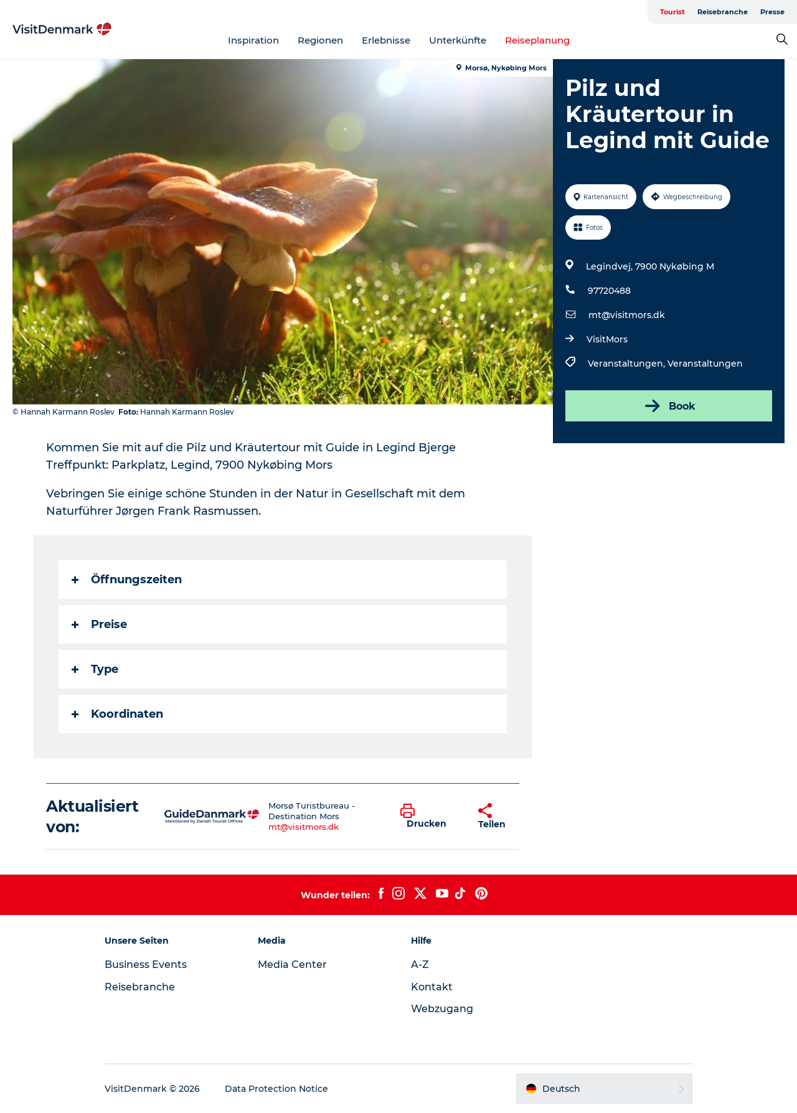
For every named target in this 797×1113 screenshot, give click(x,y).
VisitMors (607, 339)
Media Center (292, 964)
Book (669, 406)
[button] (430, 817)
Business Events (146, 964)
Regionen (320, 40)
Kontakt (432, 987)
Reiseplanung (537, 40)
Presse (772, 11)
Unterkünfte (457, 40)
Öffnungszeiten (127, 579)
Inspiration (253, 40)
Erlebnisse (386, 40)
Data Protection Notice (276, 1088)
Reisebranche (722, 11)
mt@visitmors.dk (626, 315)
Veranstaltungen (705, 363)
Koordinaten (117, 714)
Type (95, 669)
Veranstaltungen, (627, 363)
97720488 (609, 290)
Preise (99, 624)
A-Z (420, 964)
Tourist (672, 11)
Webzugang (442, 1009)
